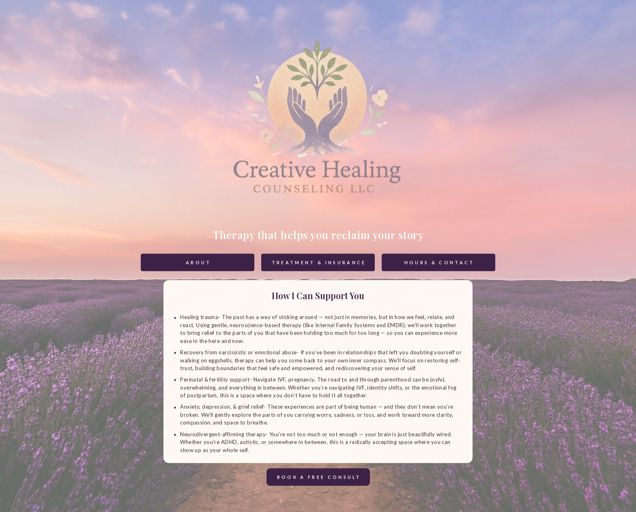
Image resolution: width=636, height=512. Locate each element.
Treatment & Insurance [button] (319, 263)
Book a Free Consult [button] (319, 477)
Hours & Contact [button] (439, 263)
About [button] (198, 263)
